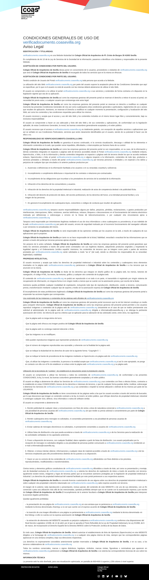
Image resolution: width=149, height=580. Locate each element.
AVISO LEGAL (53, 567)
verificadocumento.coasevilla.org (51, 42)
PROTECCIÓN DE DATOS (30, 567)
